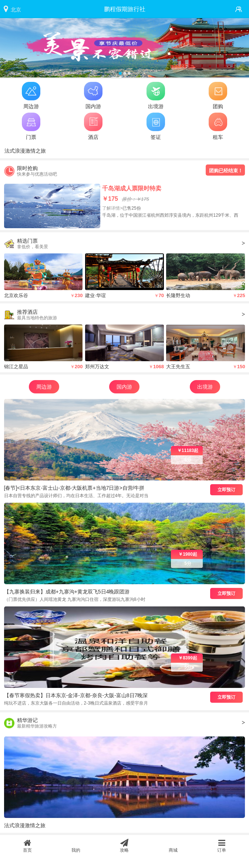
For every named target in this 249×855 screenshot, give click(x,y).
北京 (16, 10)
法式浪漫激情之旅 (25, 151)
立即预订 (226, 489)
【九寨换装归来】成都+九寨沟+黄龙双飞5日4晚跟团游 (67, 592)
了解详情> (112, 208)
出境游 (205, 387)
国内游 (124, 387)
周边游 (44, 387)
